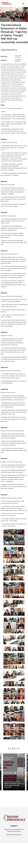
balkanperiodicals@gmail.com (14, 834)
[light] (23, 3)
